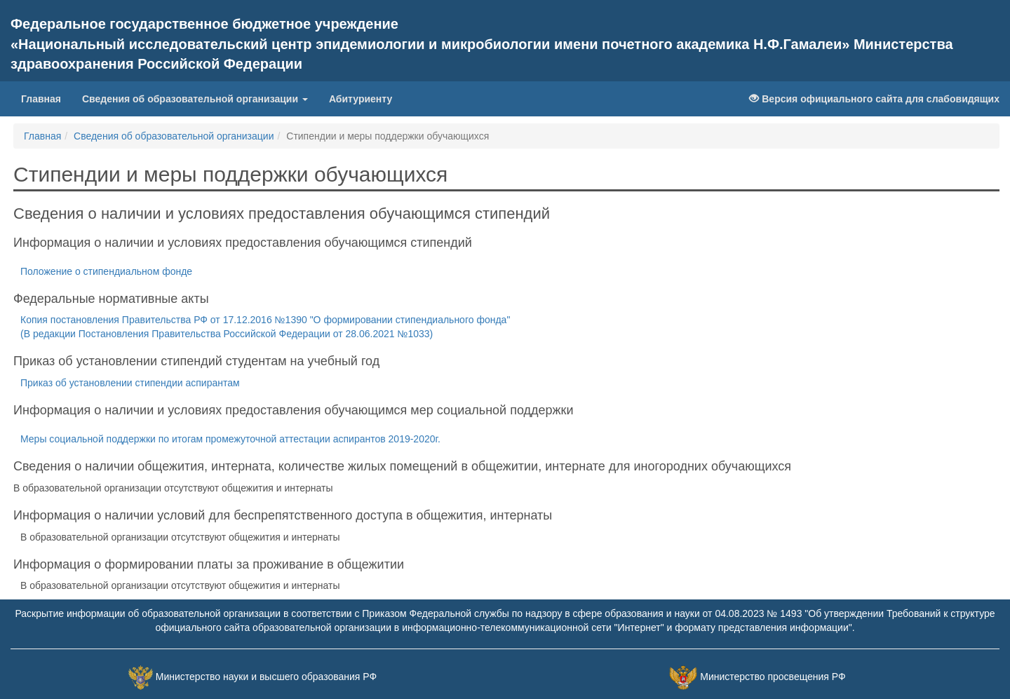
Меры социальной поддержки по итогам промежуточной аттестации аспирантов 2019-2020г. (230, 438)
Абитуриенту (360, 98)
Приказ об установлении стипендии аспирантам (130, 382)
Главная (46, 97)
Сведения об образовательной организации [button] (195, 98)
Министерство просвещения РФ (772, 677)
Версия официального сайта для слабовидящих (874, 98)
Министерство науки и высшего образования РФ (266, 677)
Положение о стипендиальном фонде (106, 271)
